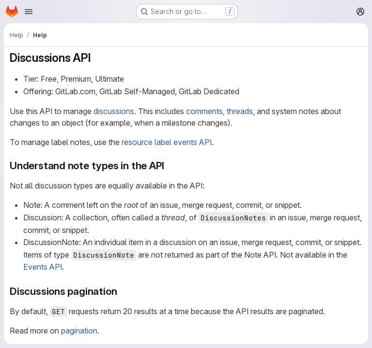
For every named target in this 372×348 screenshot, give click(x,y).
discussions (113, 111)
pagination (79, 330)
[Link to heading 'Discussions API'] (97, 58)
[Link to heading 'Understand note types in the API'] (169, 166)
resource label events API (167, 142)
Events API (42, 267)
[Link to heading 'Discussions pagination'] (122, 291)
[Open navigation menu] (28, 11)
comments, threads (219, 111)
